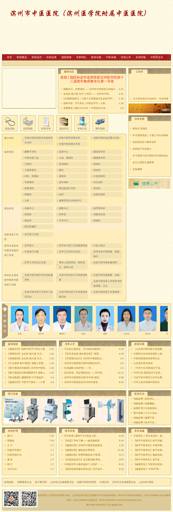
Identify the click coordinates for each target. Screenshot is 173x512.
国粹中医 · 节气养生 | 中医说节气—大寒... (85, 103)
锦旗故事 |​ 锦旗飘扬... (145, 403)
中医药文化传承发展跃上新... (149, 353)
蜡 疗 (10, 464)
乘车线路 (100, 128)
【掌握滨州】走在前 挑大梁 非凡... (25, 353)
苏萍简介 (29, 245)
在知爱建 (137, 169)
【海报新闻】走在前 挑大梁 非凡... (25, 358)
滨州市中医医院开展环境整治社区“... (83, 363)
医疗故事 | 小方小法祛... (146, 413)
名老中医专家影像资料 (105, 262)
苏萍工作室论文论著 (35, 262)
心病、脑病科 (66, 158)
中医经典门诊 (31, 158)
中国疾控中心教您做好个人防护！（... (84, 464)
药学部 (62, 214)
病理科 (28, 214)
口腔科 (28, 164)
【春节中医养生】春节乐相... (149, 450)
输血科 (28, 220)
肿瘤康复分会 (24, 482)
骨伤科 (97, 188)
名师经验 (141, 57)
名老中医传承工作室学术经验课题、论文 (107, 283)
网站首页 (86, 27)
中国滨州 (104, 482)
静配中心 (63, 208)
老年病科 (63, 182)
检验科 (97, 220)
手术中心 (63, 220)
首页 (9, 57)
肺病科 (97, 164)
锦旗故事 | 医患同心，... (146, 398)
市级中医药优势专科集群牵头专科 (38, 140)
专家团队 (81, 57)
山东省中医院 (146, 482)
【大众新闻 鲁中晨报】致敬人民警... (26, 363)
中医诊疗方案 (31, 251)
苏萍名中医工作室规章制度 (73, 245)
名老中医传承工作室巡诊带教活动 (73, 294)
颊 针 (10, 435)
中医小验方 (99, 245)
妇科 (61, 194)
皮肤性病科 (99, 194)
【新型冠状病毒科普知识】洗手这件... (84, 469)
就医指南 (66, 57)
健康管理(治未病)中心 (70, 200)
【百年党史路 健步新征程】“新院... (82, 353)
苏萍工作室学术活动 (69, 251)
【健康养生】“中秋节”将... (147, 469)
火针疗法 (12, 469)
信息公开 (126, 57)
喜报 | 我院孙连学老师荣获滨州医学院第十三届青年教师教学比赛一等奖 (92, 79)
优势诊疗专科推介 (142, 148)
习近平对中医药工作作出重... (149, 377)
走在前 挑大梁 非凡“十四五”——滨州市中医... (87, 93)
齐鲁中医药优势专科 (69, 138)
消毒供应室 (99, 214)
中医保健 (111, 57)
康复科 (62, 176)
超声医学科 (99, 208)
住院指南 (28, 128)
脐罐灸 (10, 440)
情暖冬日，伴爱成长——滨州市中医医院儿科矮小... (90, 89)
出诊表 (149, 108)
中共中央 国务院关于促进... (148, 372)
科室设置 (51, 57)
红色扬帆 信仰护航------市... (78, 368)
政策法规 (96, 57)
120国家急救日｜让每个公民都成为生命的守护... (88, 98)
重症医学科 (99, 152)
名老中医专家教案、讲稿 (106, 275)
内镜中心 (29, 208)
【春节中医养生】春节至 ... (148, 459)
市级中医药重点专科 (69, 144)
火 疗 (10, 445)
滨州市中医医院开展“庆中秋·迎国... (82, 377)
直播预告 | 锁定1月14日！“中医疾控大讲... (85, 108)
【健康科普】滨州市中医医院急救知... (84, 445)
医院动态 (37, 57)
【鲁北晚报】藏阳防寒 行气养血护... (26, 377)
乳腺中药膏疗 (14, 450)
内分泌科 (98, 182)
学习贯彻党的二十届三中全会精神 (150, 135)
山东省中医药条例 (143, 363)
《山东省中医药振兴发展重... (149, 349)
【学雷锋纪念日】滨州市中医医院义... (84, 358)
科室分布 (46, 128)
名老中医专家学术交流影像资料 (38, 277)
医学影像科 (30, 226)
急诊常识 (64, 128)
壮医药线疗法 (14, 454)
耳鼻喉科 (29, 182)
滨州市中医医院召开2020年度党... (82, 382)
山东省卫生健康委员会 (62, 482)
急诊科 (97, 170)
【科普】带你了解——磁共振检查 (82, 440)
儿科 (26, 200)
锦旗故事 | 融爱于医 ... (145, 417)
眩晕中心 (63, 152)
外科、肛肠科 (31, 176)
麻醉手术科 (30, 152)
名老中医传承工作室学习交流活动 (38, 294)
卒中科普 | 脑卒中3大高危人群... (81, 435)
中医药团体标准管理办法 (147, 358)
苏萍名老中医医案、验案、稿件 (107, 254)
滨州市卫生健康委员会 (124, 482)
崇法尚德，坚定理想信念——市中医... (84, 372)
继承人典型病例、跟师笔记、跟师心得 (72, 265)
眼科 (61, 170)
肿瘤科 (28, 194)
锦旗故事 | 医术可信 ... (145, 422)
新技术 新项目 (140, 128)
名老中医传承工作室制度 (106, 292)
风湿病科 (63, 164)
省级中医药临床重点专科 (106, 138)
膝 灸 (10, 459)
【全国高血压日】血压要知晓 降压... (83, 459)
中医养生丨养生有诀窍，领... (149, 435)
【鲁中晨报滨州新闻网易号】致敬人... (27, 372)
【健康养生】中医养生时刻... (149, 464)
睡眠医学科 (99, 158)
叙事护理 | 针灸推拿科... (146, 408)
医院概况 (22, 57)
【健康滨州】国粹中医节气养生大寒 (26, 349)
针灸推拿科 (99, 176)
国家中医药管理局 (86, 482)
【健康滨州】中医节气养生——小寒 (26, 382)
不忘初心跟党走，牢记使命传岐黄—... (84, 349)
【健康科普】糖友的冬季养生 (79, 450)
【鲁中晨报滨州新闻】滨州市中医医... (27, 368)
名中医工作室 (31, 234)
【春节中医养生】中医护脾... (149, 445)
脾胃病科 (29, 188)
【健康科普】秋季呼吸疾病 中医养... (83, 454)
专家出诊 (82, 128)
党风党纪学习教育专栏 (144, 142)
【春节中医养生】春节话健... (149, 440)
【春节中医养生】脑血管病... (149, 454)
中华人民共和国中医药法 (147, 382)
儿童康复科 (30, 170)
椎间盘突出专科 (67, 188)
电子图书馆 (41, 482)
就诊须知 (10, 128)
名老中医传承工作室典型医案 (73, 277)
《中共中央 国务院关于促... (148, 368)
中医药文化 (157, 57)
